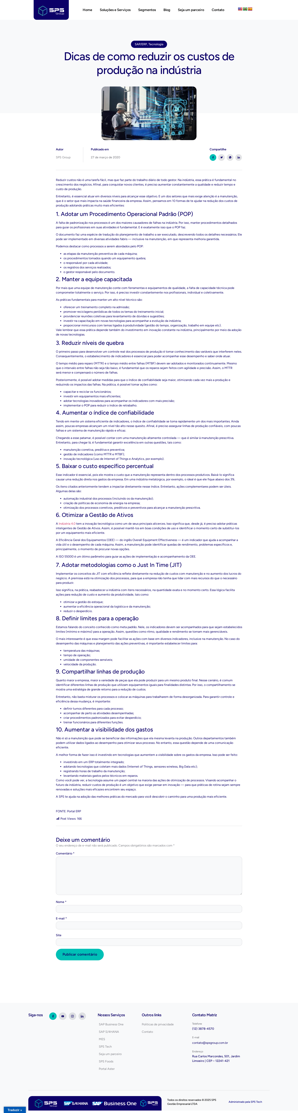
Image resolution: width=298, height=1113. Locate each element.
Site (58, 937)
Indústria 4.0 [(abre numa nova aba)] (67, 523)
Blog (166, 10)
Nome (61, 903)
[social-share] (213, 157)
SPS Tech (256, 1104)
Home (87, 10)
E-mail (61, 920)
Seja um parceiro (191, 10)
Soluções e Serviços (115, 10)
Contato (218, 10)
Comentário (65, 853)
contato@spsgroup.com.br (210, 1045)
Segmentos (147, 10)
